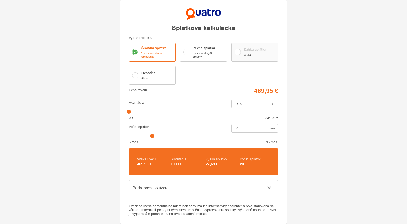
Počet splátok (139, 127)
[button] (203, 187)
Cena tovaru (138, 90)
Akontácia (136, 102)
